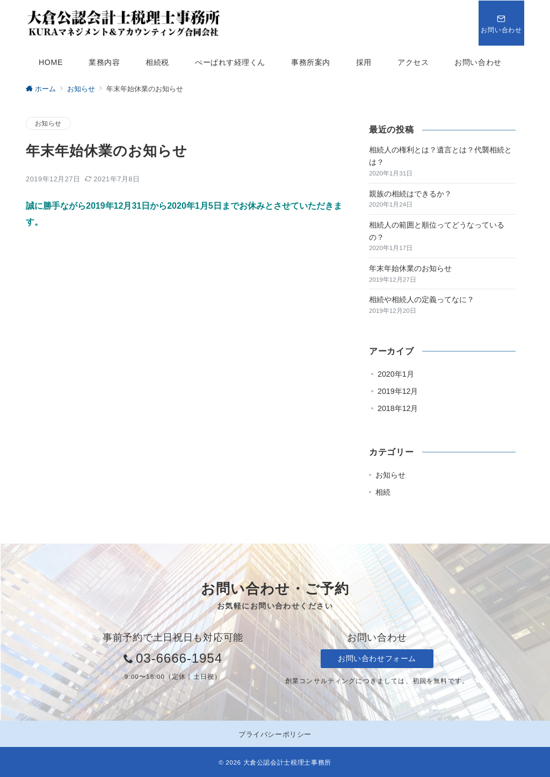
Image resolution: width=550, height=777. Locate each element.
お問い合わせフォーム (377, 658)
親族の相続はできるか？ (410, 193)
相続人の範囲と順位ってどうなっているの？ (436, 231)
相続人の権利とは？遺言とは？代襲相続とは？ (440, 155)
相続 (382, 492)
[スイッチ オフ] (501, 23)
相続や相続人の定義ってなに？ (421, 299)
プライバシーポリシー (274, 734)
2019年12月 (398, 391)
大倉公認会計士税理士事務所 (287, 762)
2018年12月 (398, 408)
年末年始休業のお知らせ (410, 268)
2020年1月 (396, 374)
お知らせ (48, 123)
